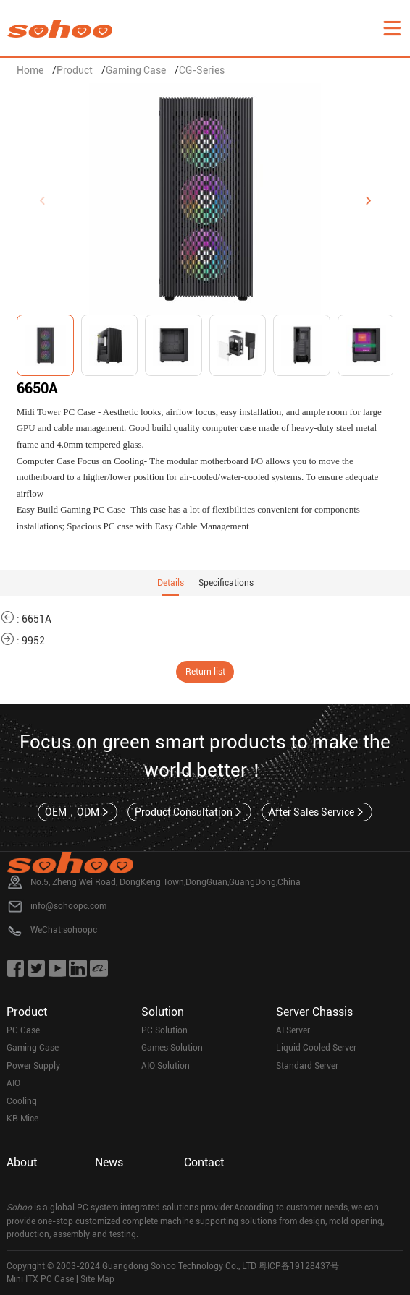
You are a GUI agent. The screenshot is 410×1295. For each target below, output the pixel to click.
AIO (13, 1083)
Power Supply (33, 1066)
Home (30, 70)
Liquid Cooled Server (316, 1048)
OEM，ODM (78, 812)
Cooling (22, 1101)
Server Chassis (314, 1012)
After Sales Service (317, 812)
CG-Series (202, 70)
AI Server (293, 1030)
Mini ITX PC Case (40, 1279)
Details (170, 583)
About (22, 1162)
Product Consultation (189, 812)
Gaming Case (136, 70)
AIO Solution (165, 1066)
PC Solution (164, 1030)
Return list (205, 672)
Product (75, 70)
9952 (33, 640)
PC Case (23, 1030)
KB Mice (22, 1119)
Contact (204, 1162)
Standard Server (307, 1066)
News (109, 1162)
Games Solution (172, 1048)
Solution (162, 1012)
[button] (368, 201)
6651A (36, 619)
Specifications (226, 583)
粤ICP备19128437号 (299, 1266)
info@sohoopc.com (68, 906)
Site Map (97, 1279)
